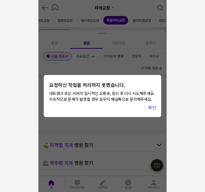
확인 (152, 107)
